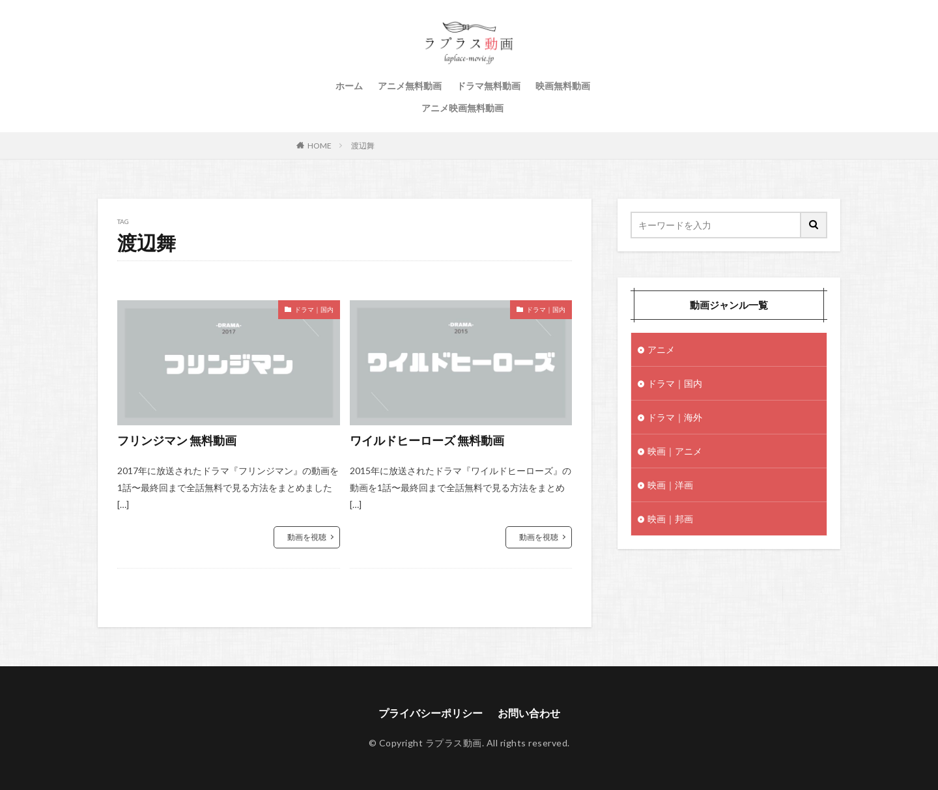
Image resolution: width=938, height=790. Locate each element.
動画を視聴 (306, 537)
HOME (319, 145)
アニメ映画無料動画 (462, 107)
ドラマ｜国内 (314, 309)
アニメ (661, 349)
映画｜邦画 (670, 518)
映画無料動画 (562, 85)
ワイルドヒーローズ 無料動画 (427, 440)
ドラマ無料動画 (488, 85)
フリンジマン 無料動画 (176, 440)
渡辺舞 (363, 145)
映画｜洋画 (670, 484)
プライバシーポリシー (430, 713)
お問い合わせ (529, 713)
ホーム (349, 85)
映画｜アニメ (674, 451)
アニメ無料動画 (410, 85)
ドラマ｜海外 (674, 417)
